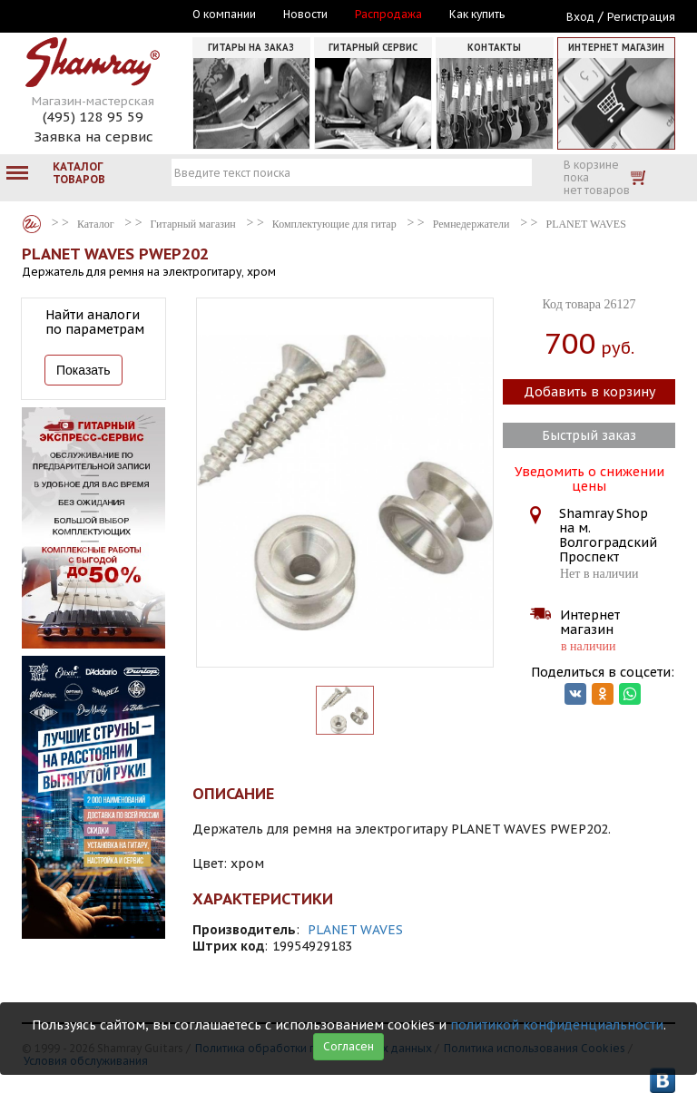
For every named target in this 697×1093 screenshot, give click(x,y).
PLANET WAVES (355, 930)
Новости (305, 14)
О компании (224, 14)
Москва (105, 15)
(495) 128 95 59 (93, 116)
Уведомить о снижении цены (589, 477)
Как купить (477, 14)
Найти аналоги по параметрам (94, 322)
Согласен (348, 1046)
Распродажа (388, 14)
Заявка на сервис (93, 136)
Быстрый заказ (589, 435)
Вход (580, 17)
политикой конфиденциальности (556, 1025)
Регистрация (641, 17)
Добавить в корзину (589, 392)
